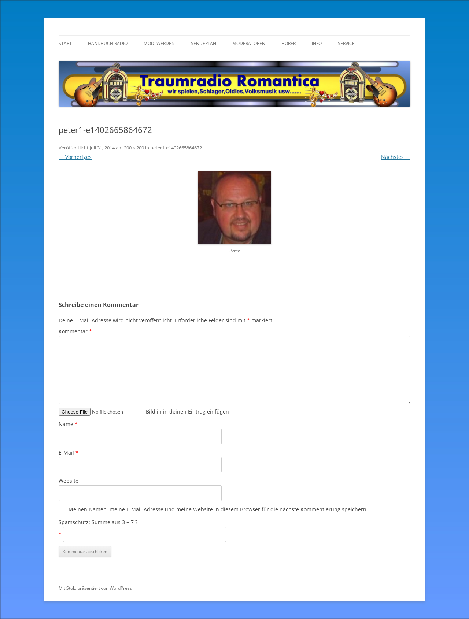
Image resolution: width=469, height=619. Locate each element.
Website (68, 480)
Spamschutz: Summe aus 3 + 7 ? (98, 522)
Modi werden (159, 43)
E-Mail (68, 452)
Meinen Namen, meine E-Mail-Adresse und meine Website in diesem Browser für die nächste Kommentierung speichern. (218, 509)
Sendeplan (203, 43)
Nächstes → (395, 156)
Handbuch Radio (108, 43)
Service (346, 43)
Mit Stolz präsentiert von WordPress (95, 588)
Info (317, 43)
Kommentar (75, 331)
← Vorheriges (75, 156)
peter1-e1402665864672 (176, 147)
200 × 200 (134, 147)
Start (65, 43)
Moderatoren (248, 43)
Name (68, 423)
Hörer (288, 43)
